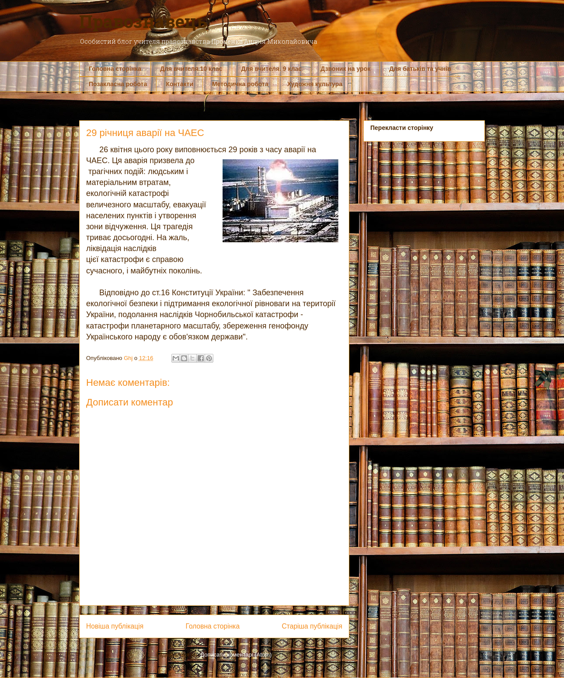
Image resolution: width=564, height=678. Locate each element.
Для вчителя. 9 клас (271, 68)
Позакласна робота (118, 83)
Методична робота (240, 83)
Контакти (179, 83)
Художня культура (314, 83)
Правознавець (143, 21)
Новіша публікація (114, 626)
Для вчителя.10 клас (191, 68)
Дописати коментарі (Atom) (236, 654)
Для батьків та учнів (420, 68)
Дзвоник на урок (345, 68)
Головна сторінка (115, 68)
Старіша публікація (312, 626)
